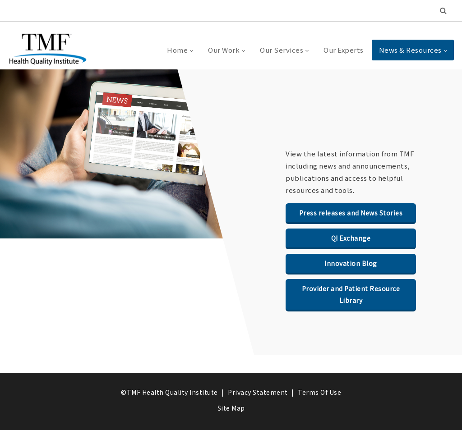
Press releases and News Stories (351, 212)
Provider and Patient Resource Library (351, 294)
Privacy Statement (258, 392)
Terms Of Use (319, 392)
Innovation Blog (350, 263)
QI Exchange (351, 237)
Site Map (231, 407)
